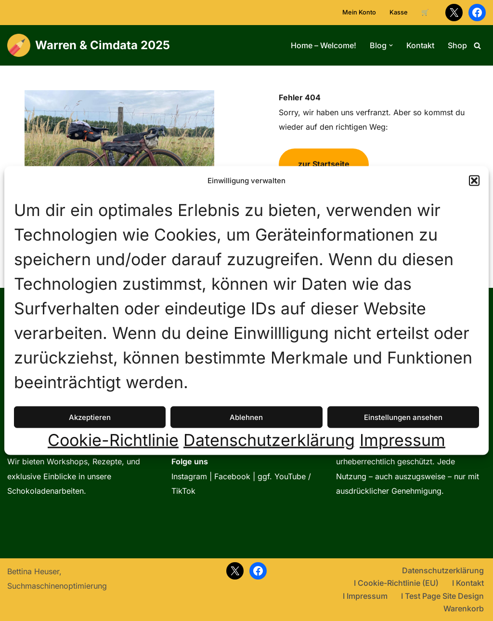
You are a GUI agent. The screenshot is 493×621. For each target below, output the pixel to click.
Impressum (402, 440)
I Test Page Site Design (442, 596)
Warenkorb (463, 608)
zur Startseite (324, 164)
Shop (457, 45)
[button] (474, 181)
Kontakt (420, 45)
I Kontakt (468, 583)
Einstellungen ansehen (403, 417)
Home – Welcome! (323, 45)
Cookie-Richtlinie (113, 440)
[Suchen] (477, 45)
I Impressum (365, 596)
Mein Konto (359, 12)
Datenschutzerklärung (269, 440)
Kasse (398, 12)
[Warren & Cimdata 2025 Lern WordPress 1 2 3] (88, 45)
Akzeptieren (90, 417)
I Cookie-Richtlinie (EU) (396, 583)
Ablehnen (246, 417)
